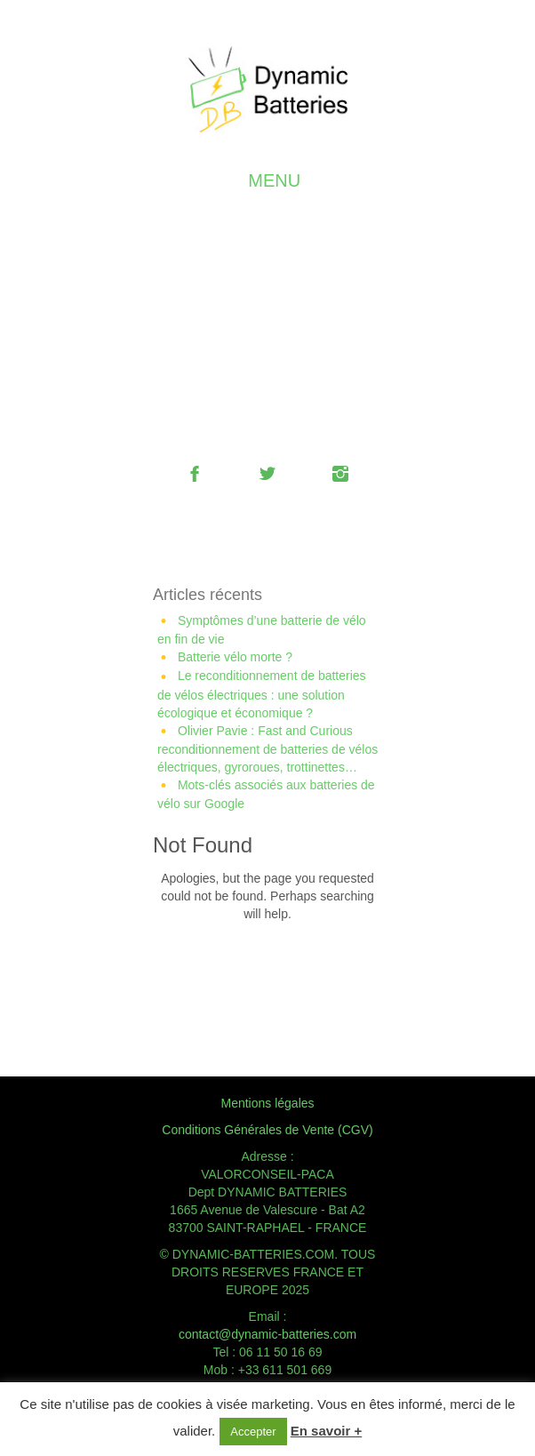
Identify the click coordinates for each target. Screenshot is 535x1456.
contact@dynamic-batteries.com (267, 1334)
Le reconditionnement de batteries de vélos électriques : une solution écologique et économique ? (261, 693)
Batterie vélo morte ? (235, 657)
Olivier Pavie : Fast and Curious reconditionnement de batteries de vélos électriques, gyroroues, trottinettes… (267, 749)
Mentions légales (267, 1103)
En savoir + (326, 1430)
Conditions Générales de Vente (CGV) (267, 1130)
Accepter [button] (252, 1431)
